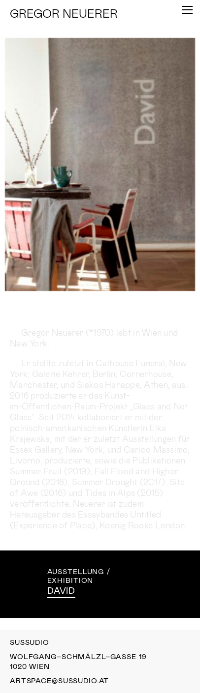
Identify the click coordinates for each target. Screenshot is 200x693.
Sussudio (29, 642)
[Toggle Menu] (187, 9)
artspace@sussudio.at (59, 680)
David (61, 590)
